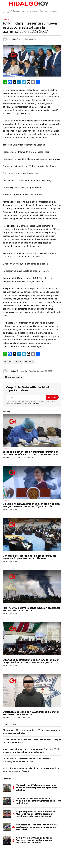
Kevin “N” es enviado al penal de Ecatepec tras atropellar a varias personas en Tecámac (34, 840)
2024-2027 (7, 361)
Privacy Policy (21, 403)
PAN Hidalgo (29, 361)
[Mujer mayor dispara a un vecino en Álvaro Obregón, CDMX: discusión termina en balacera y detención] (7, 814)
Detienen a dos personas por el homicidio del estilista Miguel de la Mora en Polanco (38, 800)
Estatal (6, 19)
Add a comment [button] (15, 377)
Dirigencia (18, 361)
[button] (4, 3)
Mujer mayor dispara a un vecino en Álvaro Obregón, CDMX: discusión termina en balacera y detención (36, 814)
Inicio (4, 11)
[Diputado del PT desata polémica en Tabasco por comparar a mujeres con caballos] (7, 788)
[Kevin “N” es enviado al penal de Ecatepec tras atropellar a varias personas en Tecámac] (7, 840)
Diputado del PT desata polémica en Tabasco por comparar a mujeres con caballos (36, 787)
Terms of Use (34, 403)
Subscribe (52, 397)
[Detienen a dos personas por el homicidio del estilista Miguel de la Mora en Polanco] (7, 801)
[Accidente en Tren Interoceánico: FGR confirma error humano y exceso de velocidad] (7, 827)
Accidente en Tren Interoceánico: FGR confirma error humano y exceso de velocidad (37, 827)
